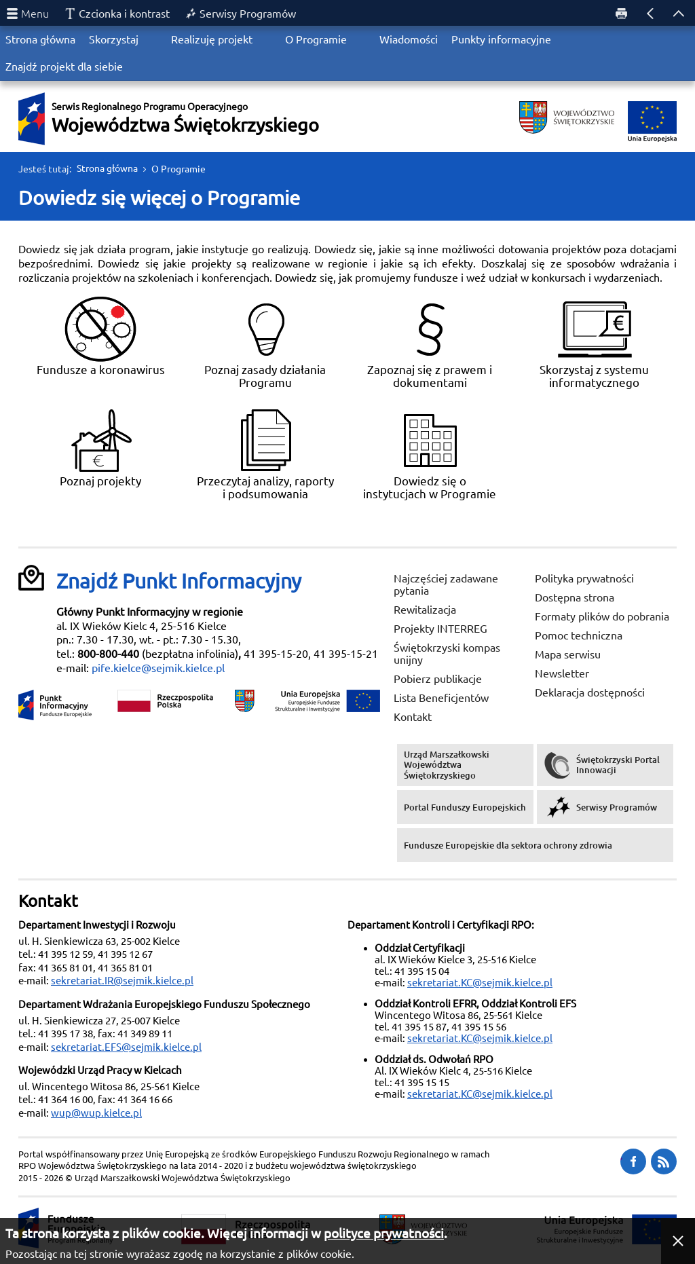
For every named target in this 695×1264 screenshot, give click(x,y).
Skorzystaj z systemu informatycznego (594, 342)
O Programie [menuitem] (316, 39)
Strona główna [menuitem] (40, 39)
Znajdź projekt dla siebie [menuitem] (64, 66)
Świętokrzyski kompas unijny (447, 654)
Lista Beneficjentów (441, 698)
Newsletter (562, 673)
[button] (678, 1241)
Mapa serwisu (568, 654)
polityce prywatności (384, 1233)
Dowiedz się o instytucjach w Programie (429, 453)
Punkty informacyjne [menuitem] (501, 39)
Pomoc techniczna (578, 635)
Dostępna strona (574, 597)
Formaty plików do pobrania (602, 616)
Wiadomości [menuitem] (408, 39)
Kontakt (413, 717)
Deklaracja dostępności (590, 692)
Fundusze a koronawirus (101, 335)
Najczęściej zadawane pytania (446, 584)
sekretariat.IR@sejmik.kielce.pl (122, 980)
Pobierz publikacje (438, 679)
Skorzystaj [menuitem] (113, 39)
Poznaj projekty (100, 447)
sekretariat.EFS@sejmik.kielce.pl (126, 1047)
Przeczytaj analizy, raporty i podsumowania (265, 453)
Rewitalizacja (425, 609)
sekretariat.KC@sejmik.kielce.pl (479, 982)
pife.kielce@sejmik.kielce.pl (158, 668)
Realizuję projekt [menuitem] (211, 39)
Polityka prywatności (584, 578)
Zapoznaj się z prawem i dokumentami (429, 342)
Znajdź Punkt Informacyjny (178, 581)
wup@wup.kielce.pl (96, 1113)
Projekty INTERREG (440, 628)
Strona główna (107, 168)
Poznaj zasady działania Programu (265, 342)
